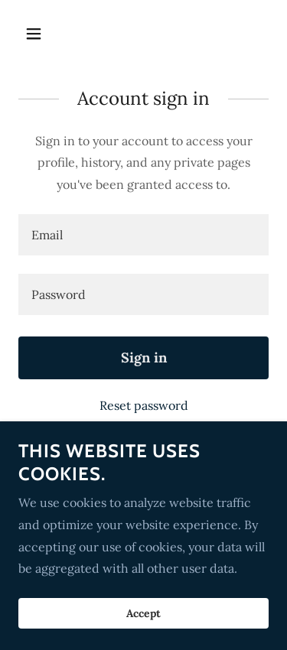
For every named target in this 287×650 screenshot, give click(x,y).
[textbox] (143, 234)
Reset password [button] (143, 405)
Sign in (144, 357)
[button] (37, 33)
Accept (143, 635)
